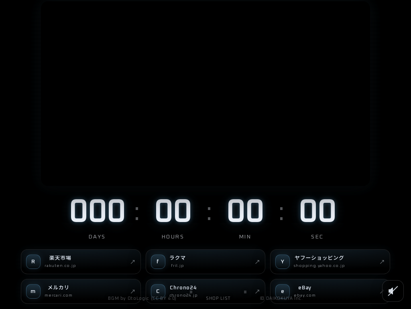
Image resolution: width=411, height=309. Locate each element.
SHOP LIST (218, 298)
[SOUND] (393, 291)
